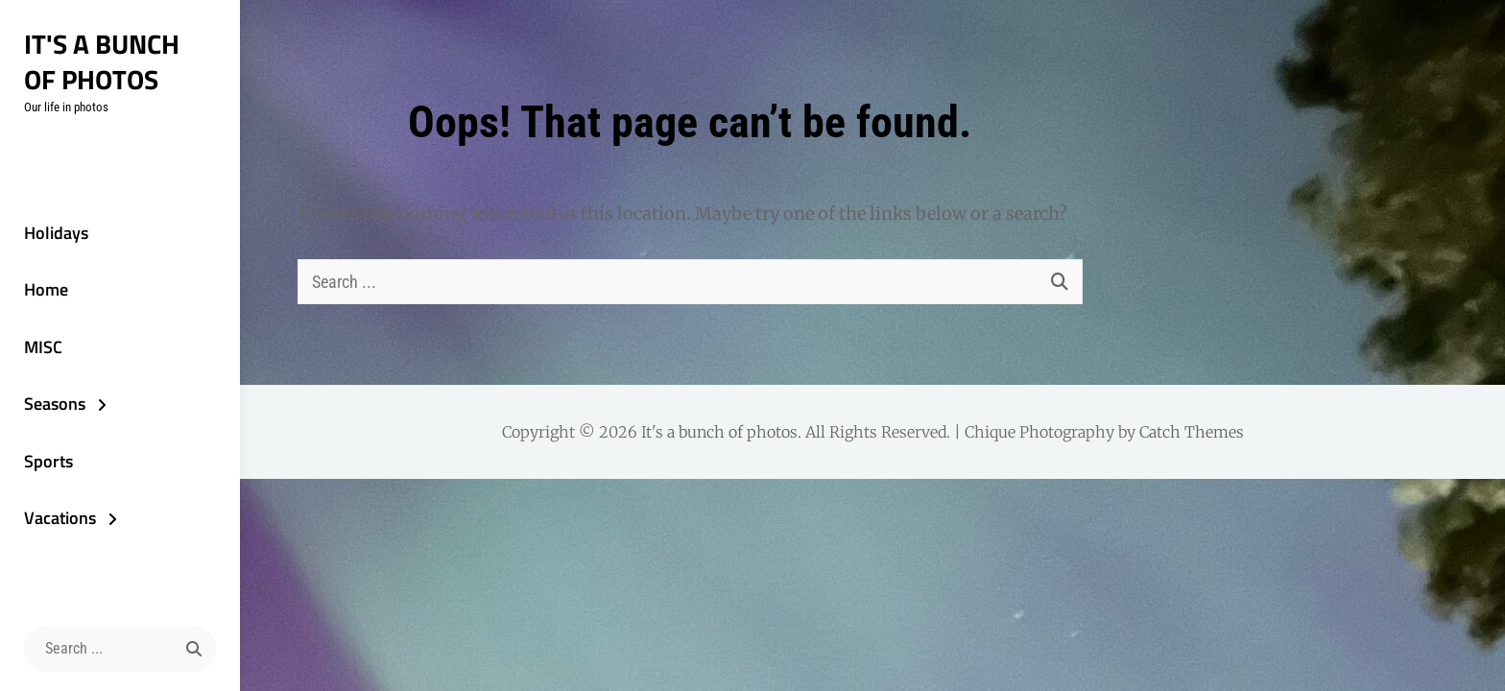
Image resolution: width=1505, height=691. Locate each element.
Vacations (60, 518)
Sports (48, 461)
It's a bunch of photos (101, 61)
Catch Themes (1191, 431)
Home (46, 289)
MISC (43, 347)
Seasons (54, 404)
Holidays (56, 233)
